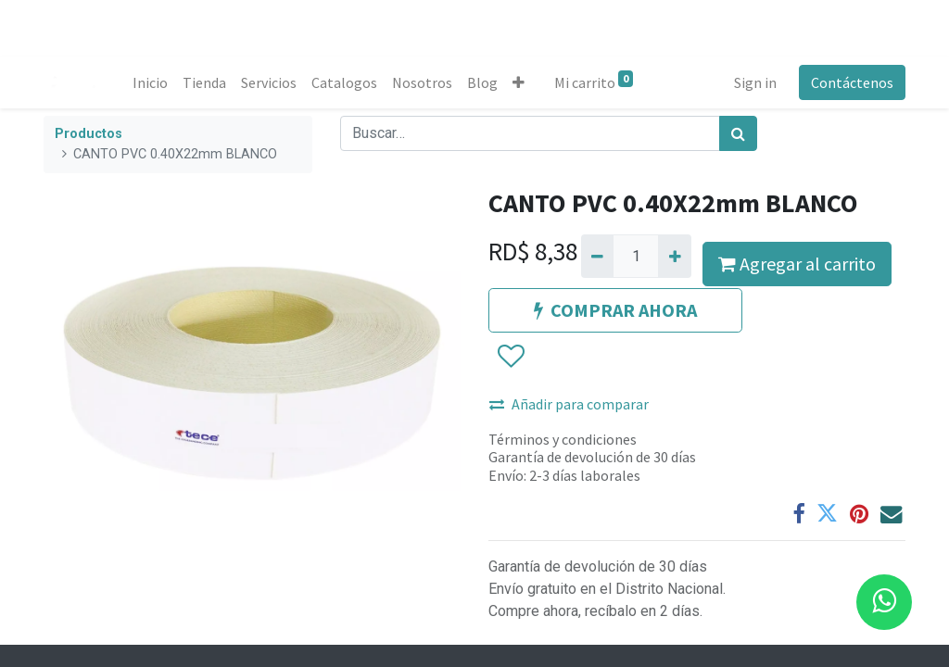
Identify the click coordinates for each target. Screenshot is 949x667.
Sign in (755, 82)
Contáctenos (852, 82)
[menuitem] (150, 82)
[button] (518, 82)
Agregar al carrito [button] (797, 263)
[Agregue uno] (674, 255)
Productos (88, 134)
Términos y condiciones (562, 439)
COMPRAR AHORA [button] (615, 309)
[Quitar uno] (597, 255)
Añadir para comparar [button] (569, 404)
